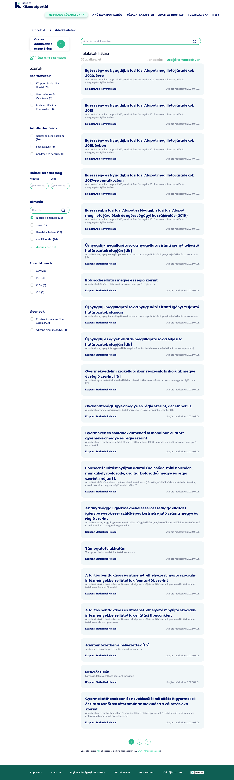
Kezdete (34, 179)
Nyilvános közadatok (66, 14)
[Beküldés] (63, 210)
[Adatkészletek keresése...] (135, 41)
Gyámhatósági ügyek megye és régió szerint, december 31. (138, 406)
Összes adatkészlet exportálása (43, 44)
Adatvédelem (122, 772)
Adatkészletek (65, 30)
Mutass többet (46, 247)
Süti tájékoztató (172, 772)
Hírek (215, 15)
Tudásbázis (197, 14)
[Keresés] (43, 210)
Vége (53, 179)
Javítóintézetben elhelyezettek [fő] (117, 645)
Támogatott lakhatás (105, 548)
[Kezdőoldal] (37, 30)
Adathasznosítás (171, 15)
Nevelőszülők (97, 672)
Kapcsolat (36, 772)
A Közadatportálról (107, 15)
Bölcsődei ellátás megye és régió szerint (121, 280)
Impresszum (146, 772)
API (98, 751)
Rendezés (154, 60)
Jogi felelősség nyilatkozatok (87, 772)
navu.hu (56, 772)
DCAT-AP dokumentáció (149, 751)
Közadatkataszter (140, 15)
